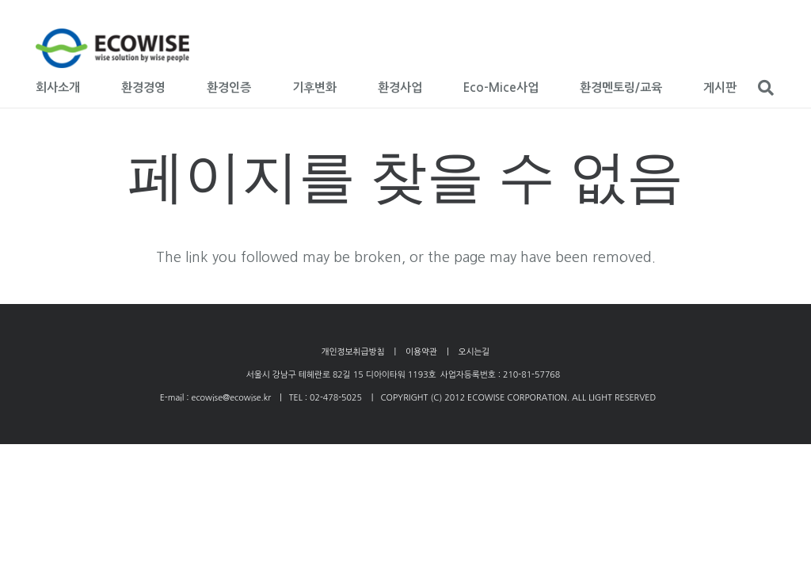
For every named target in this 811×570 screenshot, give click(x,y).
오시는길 (474, 352)
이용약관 (421, 352)
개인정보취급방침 (352, 352)
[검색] (765, 88)
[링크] (112, 48)
